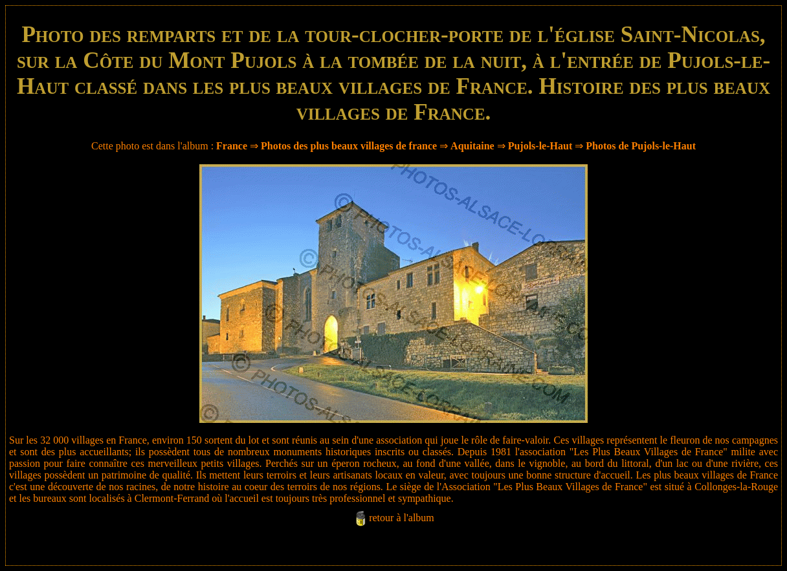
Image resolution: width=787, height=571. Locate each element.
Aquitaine (472, 145)
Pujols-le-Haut (540, 145)
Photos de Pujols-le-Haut (641, 145)
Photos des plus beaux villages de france (349, 145)
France (231, 145)
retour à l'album (401, 517)
